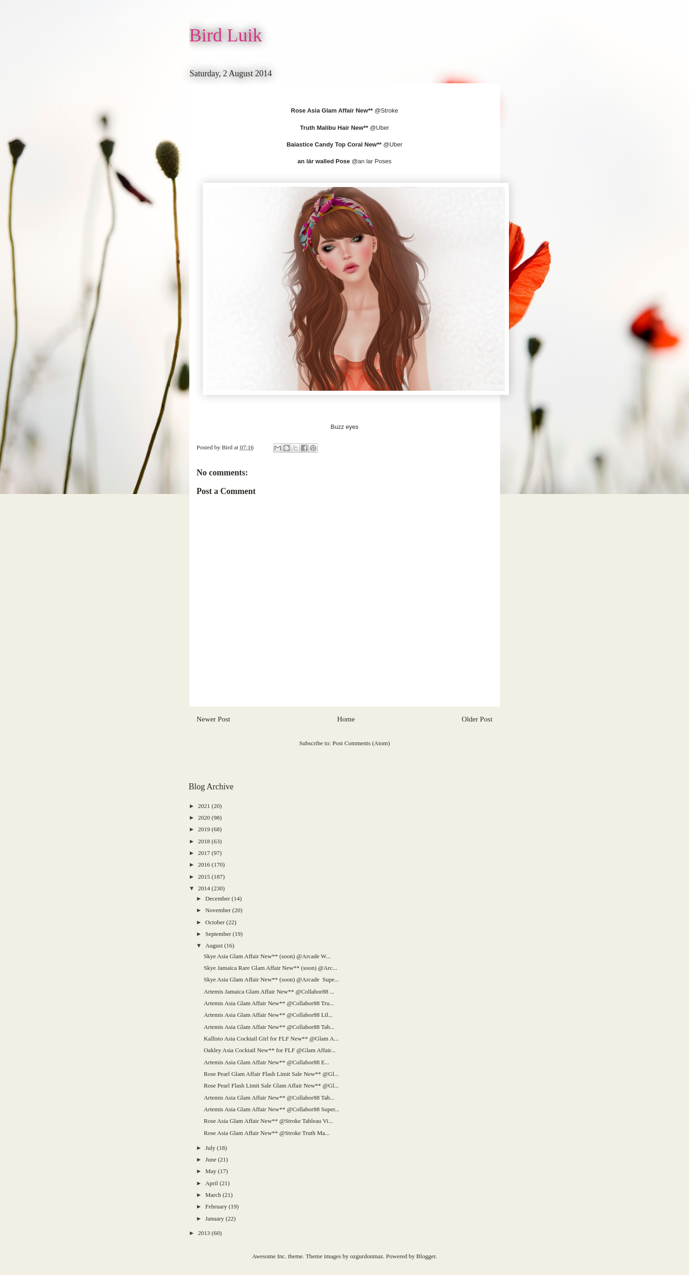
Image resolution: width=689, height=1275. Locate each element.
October (215, 922)
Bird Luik (225, 35)
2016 (205, 864)
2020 (205, 817)
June (211, 1159)
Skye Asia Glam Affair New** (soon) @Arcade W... (267, 956)
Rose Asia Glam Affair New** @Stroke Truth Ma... (266, 1132)
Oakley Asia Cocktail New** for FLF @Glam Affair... (269, 1050)
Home (346, 719)
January (215, 1218)
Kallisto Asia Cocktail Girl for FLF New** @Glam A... (271, 1038)
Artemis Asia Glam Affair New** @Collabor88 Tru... (269, 1003)
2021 (205, 805)
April (212, 1183)
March (213, 1194)
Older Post (477, 719)
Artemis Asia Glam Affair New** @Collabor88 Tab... (269, 1026)
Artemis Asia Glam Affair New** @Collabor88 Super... (272, 1109)
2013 (205, 1232)
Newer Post (213, 719)
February (216, 1206)
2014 (205, 888)
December (218, 898)
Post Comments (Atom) (361, 743)
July (211, 1147)
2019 (205, 829)
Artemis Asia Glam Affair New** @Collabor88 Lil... (268, 1014)
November (218, 910)
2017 (205, 852)
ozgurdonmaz (366, 1256)
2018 (205, 841)
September (219, 933)
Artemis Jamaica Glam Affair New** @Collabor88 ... (269, 991)
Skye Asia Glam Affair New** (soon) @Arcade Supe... (271, 979)
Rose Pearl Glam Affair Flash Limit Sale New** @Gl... (271, 1073)
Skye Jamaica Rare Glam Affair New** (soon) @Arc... (270, 967)
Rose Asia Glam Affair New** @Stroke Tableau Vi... (268, 1120)
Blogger (425, 1256)
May (211, 1171)
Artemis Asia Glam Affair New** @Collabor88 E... (266, 1062)
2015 (205, 876)
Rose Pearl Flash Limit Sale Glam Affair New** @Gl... (271, 1085)
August (214, 945)
